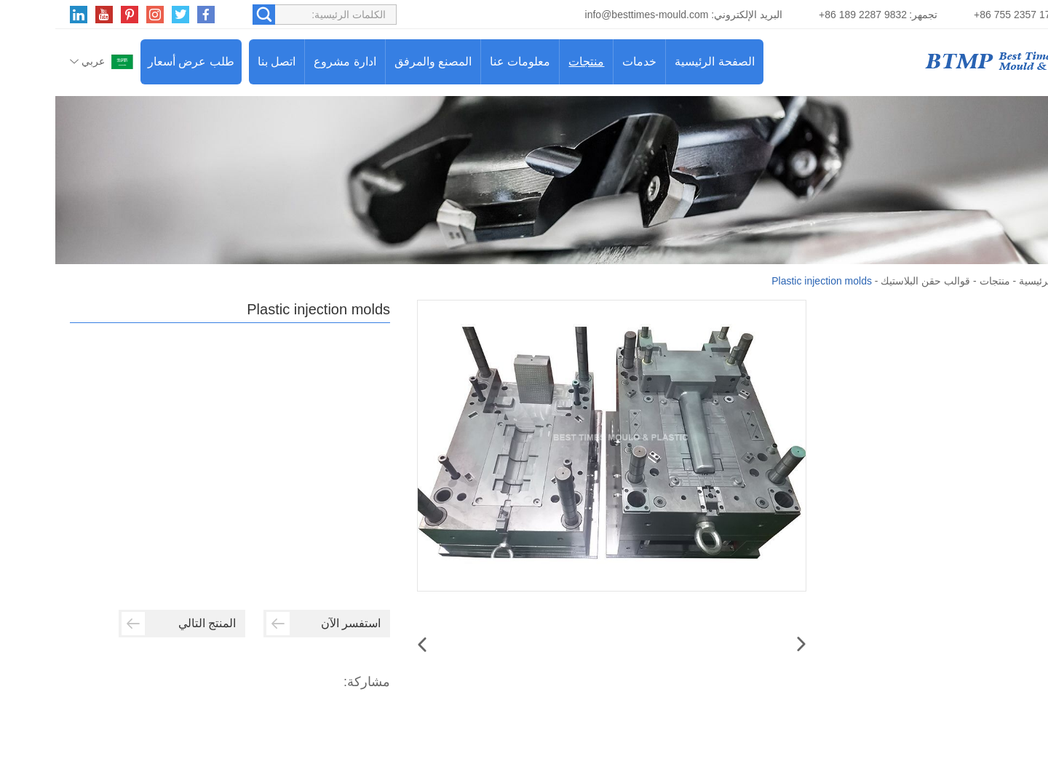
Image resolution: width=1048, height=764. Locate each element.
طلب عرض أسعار (135, 61)
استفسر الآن (268, 623)
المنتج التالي (123, 623)
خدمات (584, 61)
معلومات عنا (464, 61)
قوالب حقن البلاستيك (870, 281)
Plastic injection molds (766, 281)
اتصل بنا (221, 61)
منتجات (531, 61)
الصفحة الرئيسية (659, 61)
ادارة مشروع (289, 61)
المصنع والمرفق (377, 61)
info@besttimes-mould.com (592, 14)
